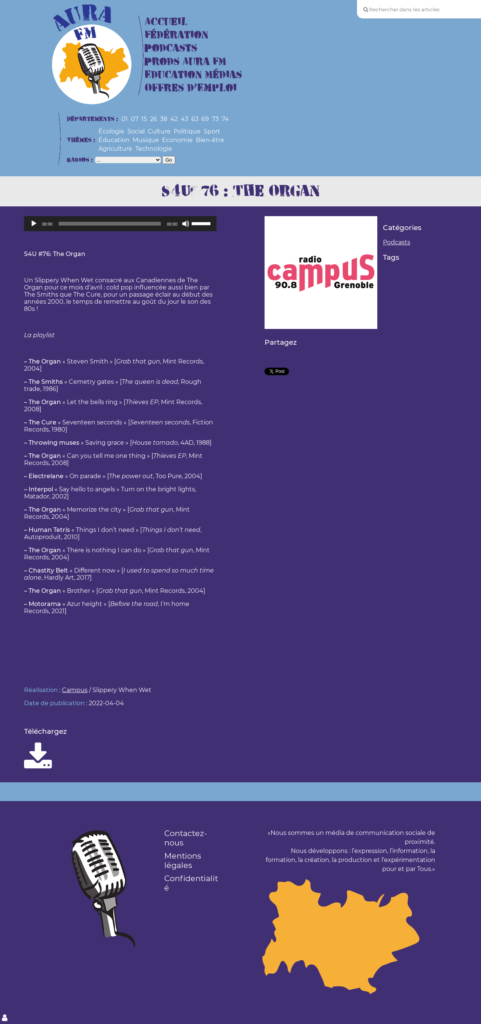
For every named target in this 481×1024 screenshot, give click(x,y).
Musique (146, 140)
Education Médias (193, 75)
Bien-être (210, 140)
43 (184, 119)
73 (215, 119)
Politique (187, 131)
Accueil (166, 22)
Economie (177, 140)
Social (136, 131)
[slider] (110, 224)
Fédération (176, 35)
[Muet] (185, 223)
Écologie (111, 131)
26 (153, 119)
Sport (212, 131)
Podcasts (171, 48)
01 (124, 119)
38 (163, 119)
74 (225, 119)
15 (144, 119)
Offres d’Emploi (191, 88)
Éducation (114, 140)
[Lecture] (34, 223)
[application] (120, 223)
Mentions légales (182, 860)
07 (134, 119)
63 (194, 119)
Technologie (153, 148)
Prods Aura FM (185, 61)
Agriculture (115, 148)
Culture (159, 131)
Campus (75, 690)
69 (205, 119)
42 (174, 119)
